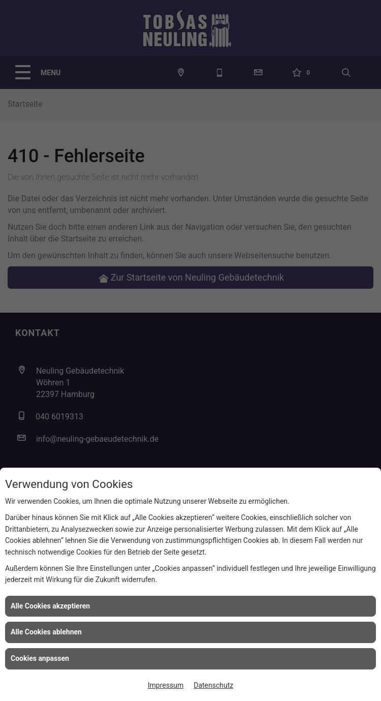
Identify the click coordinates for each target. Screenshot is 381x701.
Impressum (165, 685)
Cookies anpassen (40, 658)
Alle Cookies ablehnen (46, 632)
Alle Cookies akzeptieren (50, 606)
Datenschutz (213, 685)
